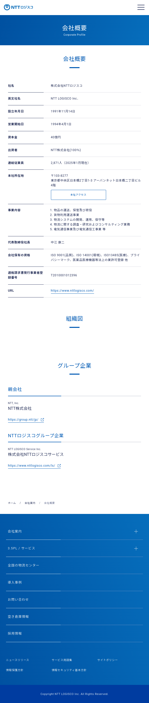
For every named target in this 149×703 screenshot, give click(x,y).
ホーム (12, 503)
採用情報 (15, 633)
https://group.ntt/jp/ (23, 419)
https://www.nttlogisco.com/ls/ (31, 465)
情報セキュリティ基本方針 (69, 670)
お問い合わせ (18, 599)
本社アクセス (78, 194)
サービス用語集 (62, 660)
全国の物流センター (23, 565)
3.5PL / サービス (73, 548)
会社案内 (30, 503)
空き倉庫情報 (18, 617)
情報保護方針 (15, 670)
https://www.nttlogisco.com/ (72, 290)
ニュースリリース (17, 660)
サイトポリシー (107, 660)
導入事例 (15, 582)
